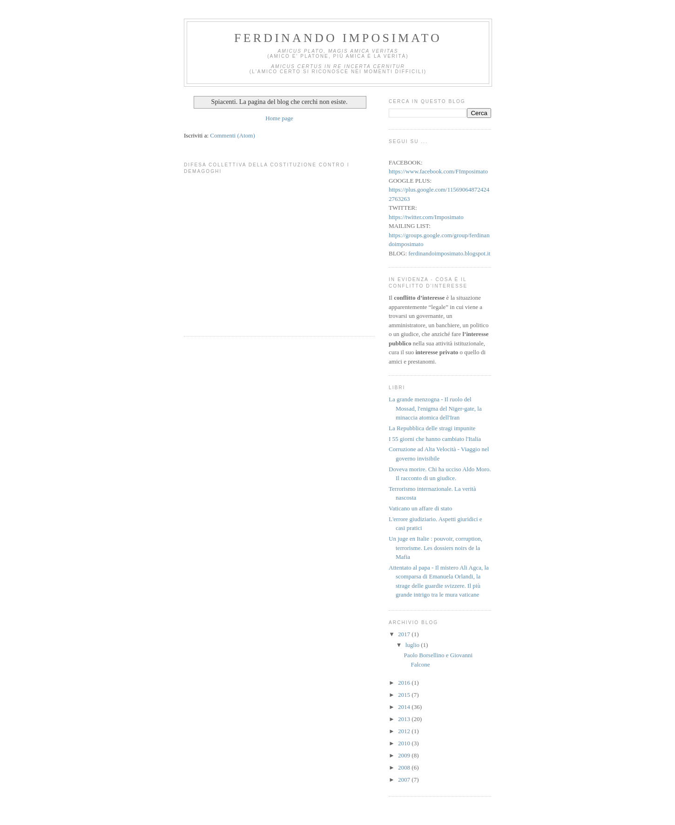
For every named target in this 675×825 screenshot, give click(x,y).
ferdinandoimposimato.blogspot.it (449, 253)
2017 (405, 634)
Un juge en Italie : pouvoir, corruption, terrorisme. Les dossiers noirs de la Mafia (435, 547)
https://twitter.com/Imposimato (426, 216)
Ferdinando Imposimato (338, 38)
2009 (405, 755)
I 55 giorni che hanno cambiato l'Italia (435, 438)
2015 (405, 694)
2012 (405, 731)
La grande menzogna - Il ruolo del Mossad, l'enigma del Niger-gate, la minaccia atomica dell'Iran (435, 408)
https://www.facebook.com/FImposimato (438, 171)
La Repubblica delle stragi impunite (432, 428)
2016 (405, 682)
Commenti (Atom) (232, 135)
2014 (405, 706)
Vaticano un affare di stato (420, 508)
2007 (405, 779)
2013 (405, 718)
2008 (405, 767)
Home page (279, 118)
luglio (413, 644)
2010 (405, 743)
